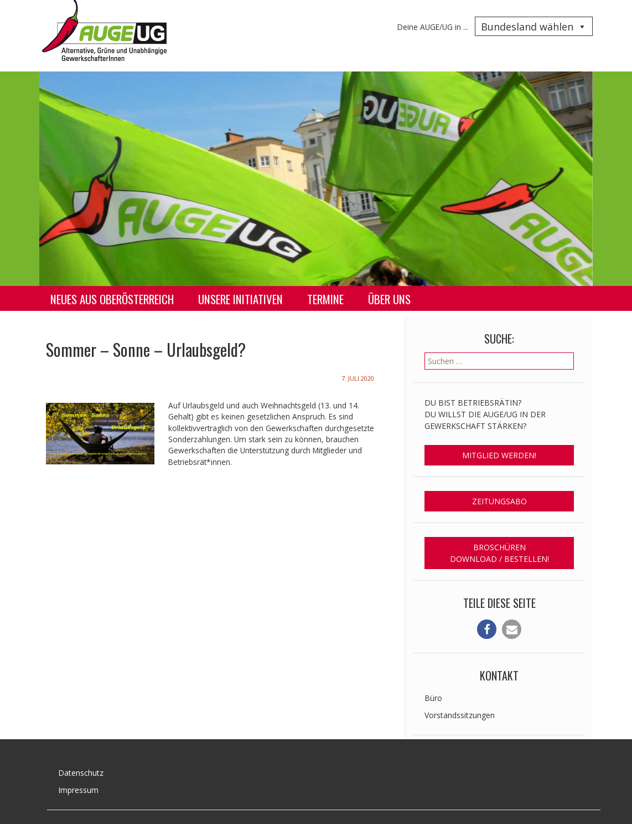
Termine (325, 299)
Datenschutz (80, 772)
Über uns (389, 299)
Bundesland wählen (534, 26)
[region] (316, 178)
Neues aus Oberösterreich (112, 299)
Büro (433, 698)
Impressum (78, 790)
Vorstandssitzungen (459, 715)
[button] (486, 629)
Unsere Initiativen (240, 299)
